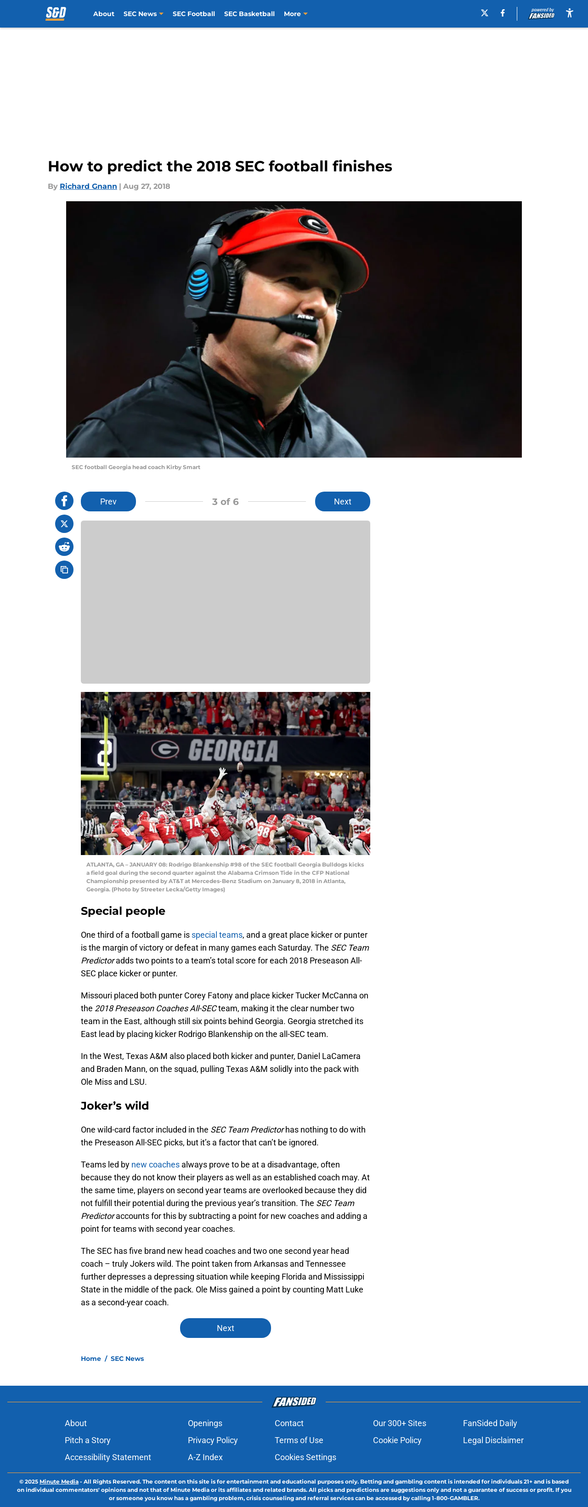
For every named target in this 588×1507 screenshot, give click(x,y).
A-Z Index (205, 1457)
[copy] (64, 570)
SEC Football (194, 14)
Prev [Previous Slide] (108, 501)
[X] (488, 13)
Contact (289, 1423)
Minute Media (59, 1481)
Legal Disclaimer (493, 1440)
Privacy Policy (213, 1440)
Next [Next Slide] (342, 501)
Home (91, 1358)
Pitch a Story (88, 1440)
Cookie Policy (397, 1440)
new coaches (155, 1164)
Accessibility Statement (108, 1457)
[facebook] (506, 13)
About (103, 14)
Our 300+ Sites (399, 1423)
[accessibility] (569, 12)
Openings (205, 1423)
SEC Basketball (249, 14)
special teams (217, 935)
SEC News (127, 1358)
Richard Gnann (88, 186)
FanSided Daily (490, 1423)
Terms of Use (299, 1440)
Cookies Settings (305, 1457)
